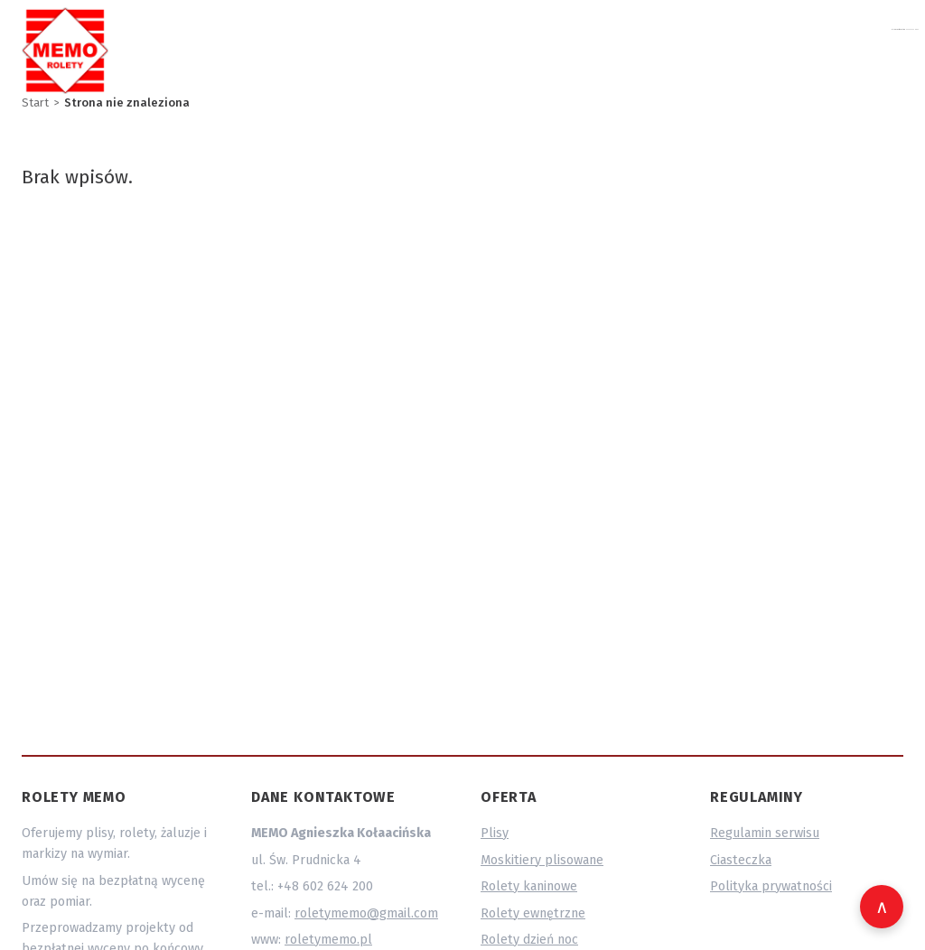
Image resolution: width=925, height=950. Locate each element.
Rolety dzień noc (529, 939)
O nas (891, 47)
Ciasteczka (740, 860)
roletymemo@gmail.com (674, 47)
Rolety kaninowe (529, 886)
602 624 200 (815, 47)
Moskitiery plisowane (542, 860)
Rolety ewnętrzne (533, 913)
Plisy (495, 833)
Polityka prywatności (771, 886)
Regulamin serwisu (764, 833)
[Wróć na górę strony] (881, 906)
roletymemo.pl (328, 939)
